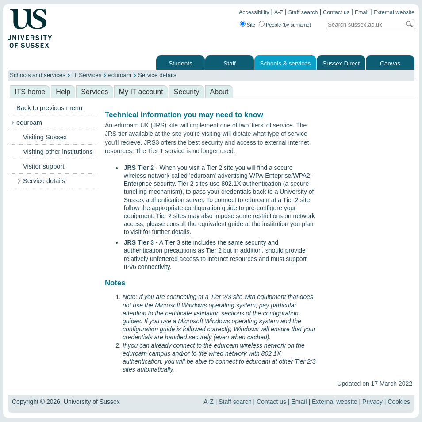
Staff (229, 63)
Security (186, 92)
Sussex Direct (341, 63)
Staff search (303, 12)
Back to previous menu (49, 107)
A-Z (278, 12)
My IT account (141, 92)
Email (362, 12)
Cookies (398, 401)
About (219, 92)
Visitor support (43, 166)
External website (394, 12)
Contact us (336, 12)
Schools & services (285, 63)
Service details (157, 75)
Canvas (390, 63)
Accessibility (254, 12)
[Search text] (363, 24)
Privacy (372, 401)
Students (180, 63)
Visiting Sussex (45, 137)
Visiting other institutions (58, 151)
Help (63, 92)
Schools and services (37, 75)
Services (94, 92)
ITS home (30, 92)
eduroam (119, 75)
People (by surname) (288, 24)
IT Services (86, 75)
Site (251, 24)
